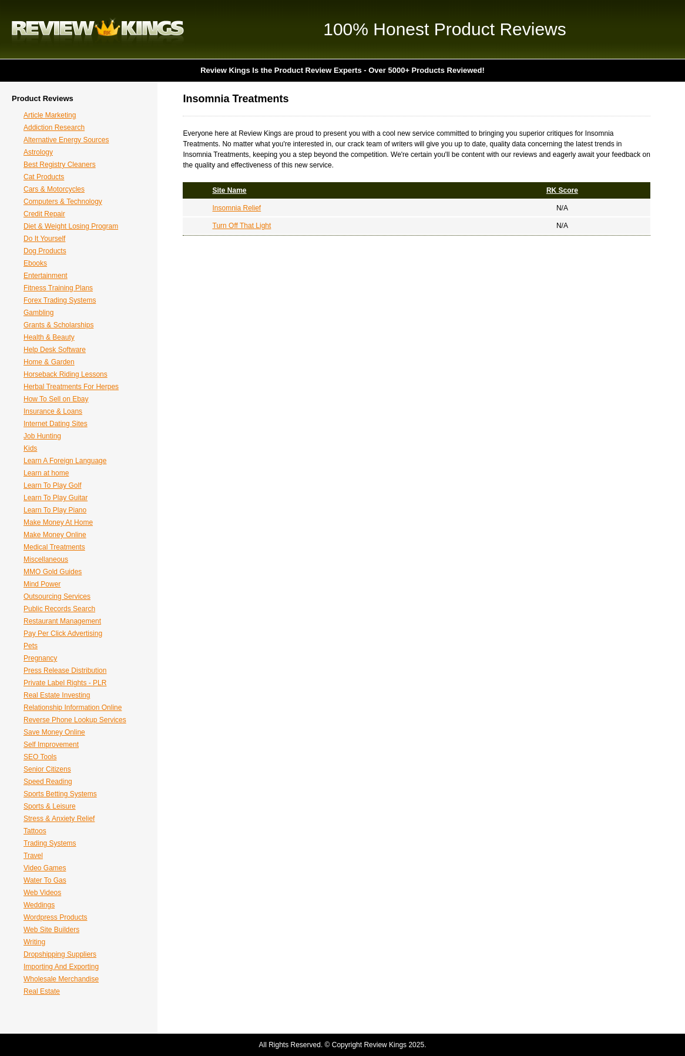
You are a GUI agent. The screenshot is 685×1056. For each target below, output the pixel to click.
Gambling (38, 313)
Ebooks (35, 263)
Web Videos (42, 893)
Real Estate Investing (56, 695)
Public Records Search (59, 609)
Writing (34, 942)
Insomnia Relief (237, 208)
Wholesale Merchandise (61, 979)
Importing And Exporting (61, 967)
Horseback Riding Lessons (65, 374)
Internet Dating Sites (55, 424)
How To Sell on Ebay (56, 399)
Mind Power (42, 584)
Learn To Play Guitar (55, 498)
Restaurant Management (62, 621)
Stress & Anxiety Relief (59, 818)
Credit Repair (44, 214)
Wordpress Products (55, 917)
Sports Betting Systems (60, 794)
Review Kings (98, 29)
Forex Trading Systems (59, 300)
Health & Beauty (49, 337)
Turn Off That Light (242, 226)
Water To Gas (44, 880)
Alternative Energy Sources (66, 140)
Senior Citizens (47, 769)
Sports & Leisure (49, 806)
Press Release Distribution (64, 670)
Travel (33, 855)
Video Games (44, 868)
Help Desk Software (54, 350)
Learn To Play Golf (52, 485)
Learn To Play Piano (54, 510)
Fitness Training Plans (58, 288)
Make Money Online (54, 535)
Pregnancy (40, 658)
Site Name (230, 190)
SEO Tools (39, 757)
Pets (30, 646)
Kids (30, 448)
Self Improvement (51, 744)
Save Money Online (54, 732)
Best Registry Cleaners (59, 164)
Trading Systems (49, 843)
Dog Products (44, 251)
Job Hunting (42, 436)
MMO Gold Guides (52, 572)
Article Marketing (49, 115)
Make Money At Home (58, 522)
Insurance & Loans (52, 411)
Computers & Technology (62, 201)
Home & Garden (49, 362)
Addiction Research (54, 127)
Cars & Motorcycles (54, 189)
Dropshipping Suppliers (59, 954)
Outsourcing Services (56, 596)
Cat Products (43, 177)
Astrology (38, 152)
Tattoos (34, 831)
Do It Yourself (44, 238)
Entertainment (45, 275)
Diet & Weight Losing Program (70, 226)
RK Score (562, 190)
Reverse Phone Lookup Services (74, 720)
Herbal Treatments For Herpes (71, 387)
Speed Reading (47, 781)
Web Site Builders (51, 930)
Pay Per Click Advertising (62, 633)
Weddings (39, 905)
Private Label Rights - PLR (64, 683)
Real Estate (41, 991)
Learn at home (46, 473)
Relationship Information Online (72, 707)
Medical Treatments (54, 547)
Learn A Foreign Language (64, 461)
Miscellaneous (45, 559)
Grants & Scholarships (58, 325)
